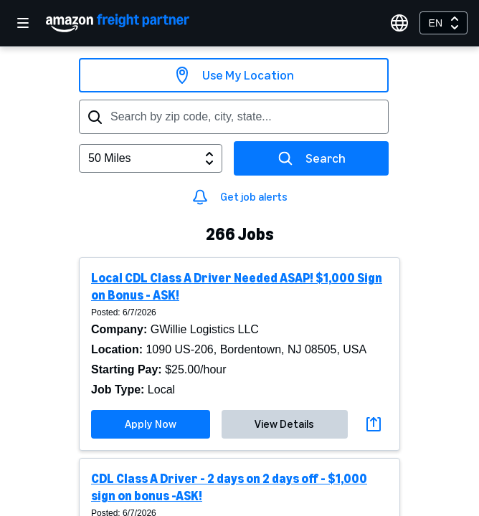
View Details (284, 424)
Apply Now (150, 424)
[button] (239, 354)
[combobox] (443, 22)
